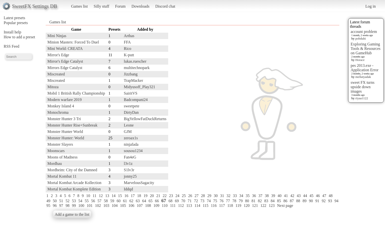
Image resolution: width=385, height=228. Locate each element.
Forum (120, 6)
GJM (128, 131)
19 (145, 196)
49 (48, 201)
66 (157, 201)
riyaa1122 (361, 98)
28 (203, 196)
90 (311, 201)
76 (221, 201)
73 (202, 201)
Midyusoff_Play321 (139, 87)
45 (311, 196)
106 (131, 205)
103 (106, 205)
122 (263, 205)
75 (215, 201)
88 (298, 201)
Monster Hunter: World (65, 138)
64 (144, 201)
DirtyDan (131, 112)
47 (324, 196)
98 (67, 205)
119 (238, 205)
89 (304, 201)
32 (228, 196)
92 (324, 201)
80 (247, 201)
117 (222, 205)
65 (150, 201)
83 (266, 201)
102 (98, 205)
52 (67, 201)
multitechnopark (137, 68)
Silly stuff (101, 6)
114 (197, 205)
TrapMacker (133, 80)
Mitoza (52, 87)
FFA (127, 42)
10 (88, 196)
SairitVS (130, 93)
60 (119, 201)
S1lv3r (129, 170)
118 (230, 205)
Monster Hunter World (65, 131)
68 (170, 201)
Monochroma (58, 112)
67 (163, 200)
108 (148, 205)
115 (205, 205)
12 (101, 196)
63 (138, 201)
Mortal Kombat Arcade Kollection (74, 183)
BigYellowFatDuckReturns (145, 119)
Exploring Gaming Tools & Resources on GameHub (366, 48)
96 (55, 205)
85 (279, 201)
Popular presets (16, 23)
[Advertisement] (319, 100)
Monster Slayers (60, 144)
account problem (364, 31)
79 (241, 201)
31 (222, 196)
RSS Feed (11, 46)
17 (133, 196)
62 (131, 201)
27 (196, 196)
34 (241, 196)
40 (279, 196)
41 (286, 196)
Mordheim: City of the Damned (72, 170)
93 (330, 201)
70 (183, 201)
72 (196, 201)
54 (80, 201)
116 (214, 205)
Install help (12, 32)
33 (235, 196)
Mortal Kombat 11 (62, 176)
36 (254, 196)
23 (171, 196)
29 (209, 196)
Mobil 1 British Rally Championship (76, 93)
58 (106, 201)
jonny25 (130, 176)
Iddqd (128, 189)
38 (267, 196)
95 (48, 205)
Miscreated (56, 74)
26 (190, 196)
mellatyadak (363, 77)
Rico (127, 48)
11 (94, 196)
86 (285, 201)
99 (74, 205)
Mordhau (54, 163)
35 (247, 196)
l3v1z (128, 163)
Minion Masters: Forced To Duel (73, 42)
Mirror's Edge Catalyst (65, 61)
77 (228, 201)
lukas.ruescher (135, 61)
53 (74, 201)
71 (190, 201)
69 (177, 201)
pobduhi (360, 38)
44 (305, 196)
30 (216, 196)
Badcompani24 (136, 100)
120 (246, 205)
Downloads (140, 6)
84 (273, 201)
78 (234, 201)
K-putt (129, 55)
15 (120, 196)
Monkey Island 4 (60, 106)
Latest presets (14, 18)
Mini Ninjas (56, 36)
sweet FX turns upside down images (362, 86)
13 (107, 196)
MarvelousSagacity (139, 183)
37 (260, 196)
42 (292, 196)
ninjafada (131, 144)
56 (93, 201)
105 (123, 205)
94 (336, 201)
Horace (360, 60)
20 (152, 196)
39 (273, 196)
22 (164, 196)
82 (260, 201)
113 (189, 205)
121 (255, 205)
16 (126, 196)
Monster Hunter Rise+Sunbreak (72, 125)
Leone (129, 125)
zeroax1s (131, 138)
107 (140, 205)
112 (181, 205)
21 (158, 196)
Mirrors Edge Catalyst (64, 68)
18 (139, 196)
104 (115, 205)
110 (164, 205)
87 (292, 201)
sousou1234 (133, 151)
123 (272, 205)
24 (177, 196)
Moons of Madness (62, 157)
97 (61, 205)
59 (112, 201)
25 (184, 196)
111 (173, 205)
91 (317, 201)
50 (55, 201)
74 (209, 201)
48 (330, 196)
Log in (370, 6)
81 (253, 201)
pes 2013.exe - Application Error (364, 67)
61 (125, 201)
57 (99, 201)
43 (299, 196)
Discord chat (165, 6)
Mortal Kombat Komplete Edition (74, 189)
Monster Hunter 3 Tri (64, 119)
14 (113, 196)
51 (61, 201)
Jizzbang (131, 74)
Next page (285, 205)
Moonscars (56, 151)
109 (156, 205)
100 (81, 205)
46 (318, 196)
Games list (79, 6)
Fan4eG (130, 157)
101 (90, 205)
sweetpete (131, 106)
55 (87, 201)
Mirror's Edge (58, 55)
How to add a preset (19, 37)
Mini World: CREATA (65, 48)
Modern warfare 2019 (64, 100)
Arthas (129, 36)
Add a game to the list (72, 214)
